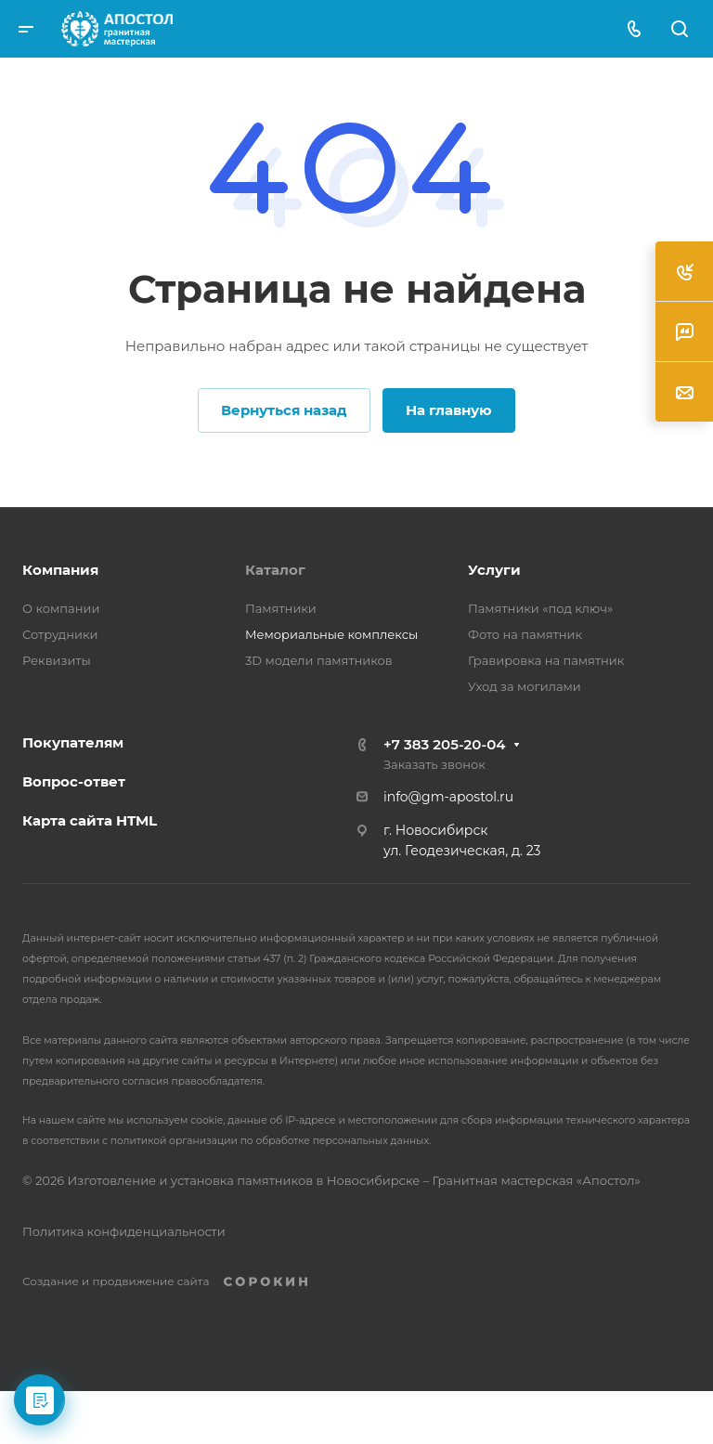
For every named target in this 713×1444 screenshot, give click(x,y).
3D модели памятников (319, 660)
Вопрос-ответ (73, 781)
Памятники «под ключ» (540, 608)
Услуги (494, 570)
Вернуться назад (284, 410)
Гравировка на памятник (546, 660)
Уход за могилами (524, 686)
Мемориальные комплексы (331, 634)
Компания (60, 570)
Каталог (275, 570)
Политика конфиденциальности (124, 1231)
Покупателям (72, 742)
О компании (60, 608)
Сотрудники (60, 634)
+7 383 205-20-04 (444, 744)
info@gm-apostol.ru (448, 796)
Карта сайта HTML (89, 820)
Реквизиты (56, 660)
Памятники (281, 608)
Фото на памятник (525, 634)
